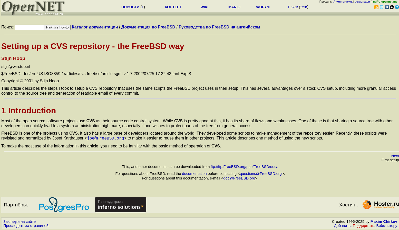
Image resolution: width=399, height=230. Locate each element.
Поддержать (363, 225)
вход (349, 1)
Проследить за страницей (25, 225)
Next (395, 155)
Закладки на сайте (19, 221)
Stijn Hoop (13, 58)
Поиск (293, 7)
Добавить (342, 225)
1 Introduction (28, 110)
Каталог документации (95, 27)
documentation (194, 173)
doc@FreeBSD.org (239, 178)
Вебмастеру (386, 225)
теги (303, 7)
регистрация (363, 1)
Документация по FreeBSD (148, 27)
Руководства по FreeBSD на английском (219, 27)
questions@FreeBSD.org (261, 173)
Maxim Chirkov (384, 221)
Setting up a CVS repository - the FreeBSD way (92, 46)
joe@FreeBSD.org (105, 138)
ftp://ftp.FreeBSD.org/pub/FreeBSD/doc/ (244, 166)
